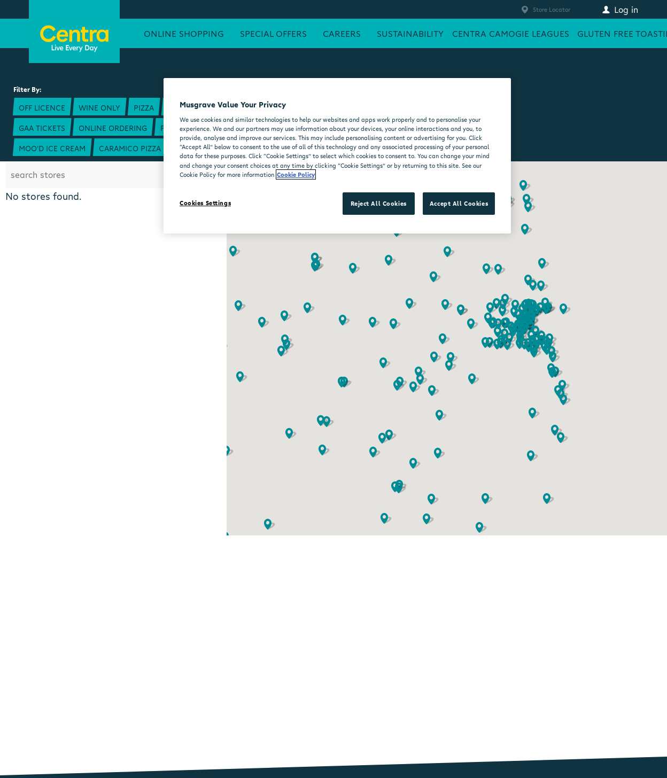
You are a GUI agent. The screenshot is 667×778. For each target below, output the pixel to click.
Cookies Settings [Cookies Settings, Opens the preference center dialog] (205, 203)
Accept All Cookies (459, 203)
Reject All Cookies (379, 203)
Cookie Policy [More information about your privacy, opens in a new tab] (296, 174)
